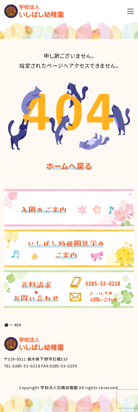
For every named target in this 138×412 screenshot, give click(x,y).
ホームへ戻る (69, 166)
